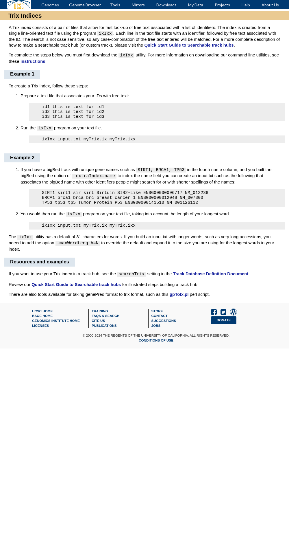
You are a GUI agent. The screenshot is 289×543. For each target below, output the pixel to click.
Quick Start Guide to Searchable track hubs (189, 44)
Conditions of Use (156, 342)
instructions (33, 60)
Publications (104, 327)
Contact (159, 317)
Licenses (40, 327)
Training (100, 313)
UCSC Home (42, 313)
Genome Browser (85, 4)
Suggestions (163, 322)
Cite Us (98, 322)
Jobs (156, 327)
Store (157, 313)
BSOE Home (42, 317)
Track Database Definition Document (211, 276)
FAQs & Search (105, 317)
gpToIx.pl (179, 295)
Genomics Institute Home (56, 322)
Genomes (50, 4)
